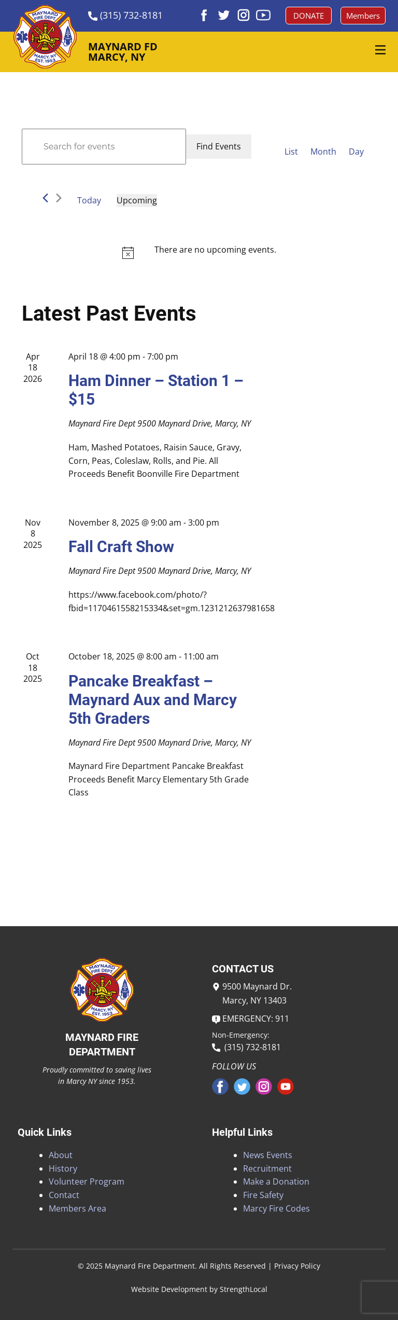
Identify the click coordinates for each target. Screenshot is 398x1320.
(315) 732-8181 (246, 1047)
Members (363, 15)
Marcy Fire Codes (276, 1208)
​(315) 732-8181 (125, 15)
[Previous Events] (45, 198)
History (63, 1168)
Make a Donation (276, 1181)
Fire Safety (263, 1195)
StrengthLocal (243, 1289)
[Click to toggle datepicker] (137, 201)
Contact (64, 1195)
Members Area (77, 1208)
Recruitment (267, 1168)
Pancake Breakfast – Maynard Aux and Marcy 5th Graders (152, 699)
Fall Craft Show (121, 547)
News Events (267, 1155)
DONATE (308, 15)
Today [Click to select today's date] (89, 200)
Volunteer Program (86, 1181)
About (61, 1155)
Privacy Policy (297, 1266)
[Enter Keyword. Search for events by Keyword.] (104, 147)
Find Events (218, 146)
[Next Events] (59, 198)
